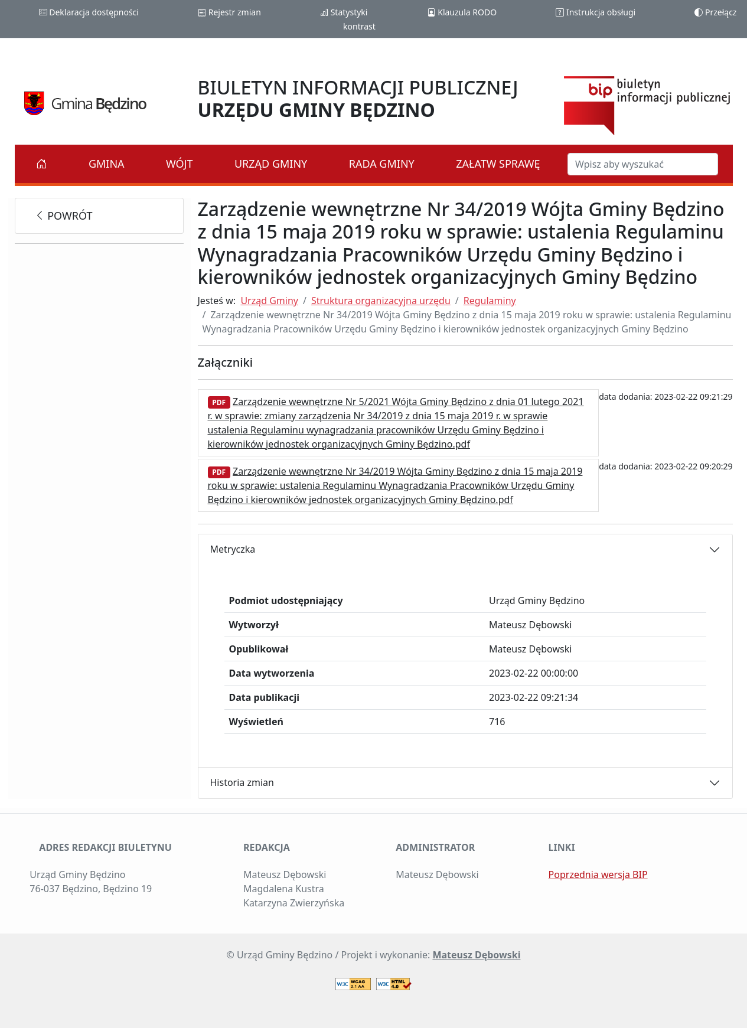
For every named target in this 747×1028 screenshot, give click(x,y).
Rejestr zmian (229, 12)
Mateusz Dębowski (476, 954)
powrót (63, 215)
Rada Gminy (382, 163)
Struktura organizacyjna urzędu (381, 300)
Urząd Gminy (270, 163)
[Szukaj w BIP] (642, 164)
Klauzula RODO (462, 12)
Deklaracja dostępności (89, 12)
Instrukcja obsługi (595, 12)
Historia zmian (242, 782)
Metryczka (233, 549)
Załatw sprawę (498, 163)
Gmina (107, 163)
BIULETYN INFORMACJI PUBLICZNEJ (358, 98)
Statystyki (343, 12)
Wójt (179, 163)
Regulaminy (490, 300)
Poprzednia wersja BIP (598, 874)
